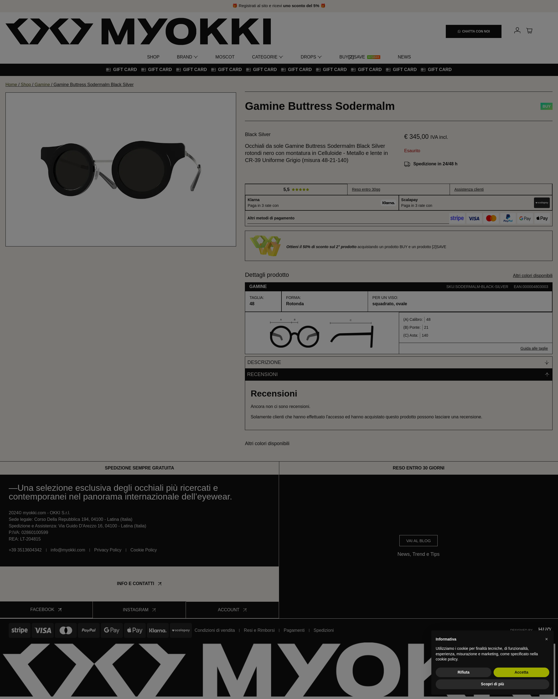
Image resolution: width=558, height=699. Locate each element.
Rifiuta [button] (464, 672)
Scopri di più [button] (492, 684)
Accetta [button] (522, 672)
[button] (546, 639)
